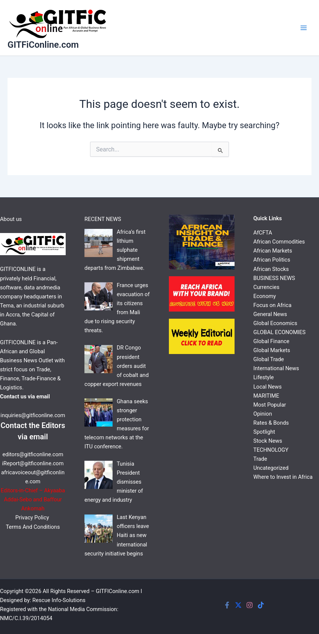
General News (270, 314)
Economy (264, 296)
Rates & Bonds (271, 422)
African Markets (272, 250)
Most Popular (269, 404)
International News (276, 368)
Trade (260, 458)
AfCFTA (262, 232)
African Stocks (271, 269)
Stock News (267, 440)
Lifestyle (263, 377)
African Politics (271, 259)
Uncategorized (271, 468)
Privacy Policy (32, 517)
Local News (267, 386)
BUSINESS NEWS (274, 278)
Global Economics (275, 323)
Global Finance (271, 341)
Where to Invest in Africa (283, 477)
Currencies (266, 287)
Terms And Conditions (33, 527)
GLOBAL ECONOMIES (279, 332)
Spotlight (264, 431)
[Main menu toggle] (303, 28)
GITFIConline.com (117, 591)
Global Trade (268, 359)
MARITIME (266, 395)
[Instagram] (249, 605)
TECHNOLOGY (270, 449)
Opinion (262, 413)
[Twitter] (238, 605)
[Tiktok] (260, 605)
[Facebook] (227, 605)
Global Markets (271, 350)
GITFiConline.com (43, 44)
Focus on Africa (272, 305)
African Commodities (279, 241)
